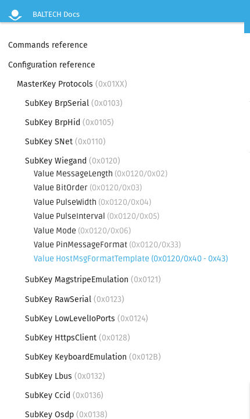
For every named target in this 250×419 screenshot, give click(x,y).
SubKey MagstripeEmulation (93, 280)
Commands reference (48, 45)
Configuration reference (51, 65)
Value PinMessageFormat (107, 245)
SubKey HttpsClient (77, 338)
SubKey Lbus (65, 376)
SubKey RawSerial (74, 299)
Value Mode (82, 231)
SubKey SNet (65, 142)
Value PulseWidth (92, 202)
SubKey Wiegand (72, 161)
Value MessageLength (100, 174)
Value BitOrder (88, 188)
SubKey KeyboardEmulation (93, 357)
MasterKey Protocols (72, 84)
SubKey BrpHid (69, 122)
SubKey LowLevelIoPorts (86, 319)
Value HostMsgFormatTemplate (131, 259)
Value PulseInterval (96, 216)
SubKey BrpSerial (74, 103)
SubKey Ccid (64, 395)
